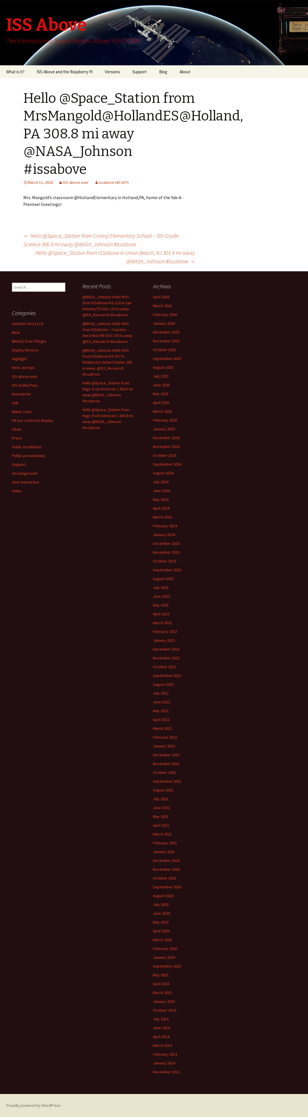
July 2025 (160, 376)
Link (15, 402)
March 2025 (162, 411)
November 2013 (166, 1071)
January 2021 (164, 851)
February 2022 (165, 737)
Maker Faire (22, 411)
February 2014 (165, 1054)
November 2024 (166, 446)
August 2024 (163, 473)
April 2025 (161, 402)
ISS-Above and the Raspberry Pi (65, 71)
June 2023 (161, 596)
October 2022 (164, 666)
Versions (112, 71)
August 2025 (163, 367)
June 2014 (161, 1027)
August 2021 (163, 790)
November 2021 (166, 763)
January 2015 (164, 1001)
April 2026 (161, 296)
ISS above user (76, 182)
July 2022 (160, 693)
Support (139, 71)
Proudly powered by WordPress (33, 1105)
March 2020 (162, 939)
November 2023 (166, 552)
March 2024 (162, 517)
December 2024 (166, 437)
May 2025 (160, 393)
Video (17, 490)
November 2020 (166, 869)
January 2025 (164, 429)
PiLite (16, 429)
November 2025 (166, 340)
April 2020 (161, 930)
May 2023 (160, 605)
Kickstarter (21, 394)
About (185, 71)
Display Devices (25, 350)
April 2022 (161, 719)
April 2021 (161, 825)
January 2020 (164, 957)
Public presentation (28, 455)
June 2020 (161, 913)
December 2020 (166, 860)
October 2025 (164, 349)
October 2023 (164, 561)
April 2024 (161, 508)
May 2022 (160, 710)
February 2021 (165, 842)
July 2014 (160, 1019)
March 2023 (162, 622)
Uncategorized (24, 473)
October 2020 (164, 878)
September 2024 (167, 464)
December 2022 (166, 649)
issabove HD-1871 (114, 182)
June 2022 (161, 702)
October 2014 (164, 1010)
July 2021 (160, 798)
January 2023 (164, 640)
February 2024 (165, 525)
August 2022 (163, 684)
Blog (163, 71)
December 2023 (166, 543)
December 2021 (166, 754)
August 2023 (163, 578)
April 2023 (161, 613)
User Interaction (25, 482)
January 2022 (164, 746)
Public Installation (26, 446)
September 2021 (167, 781)
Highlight (19, 358)
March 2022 (162, 728)
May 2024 (160, 499)
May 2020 (160, 922)
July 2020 (160, 904)
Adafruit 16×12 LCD (27, 323)
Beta (16, 332)
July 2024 (160, 481)
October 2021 (164, 772)
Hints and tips (23, 367)
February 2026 (165, 314)
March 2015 (162, 992)
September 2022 (167, 675)
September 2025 (167, 358)
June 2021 (161, 807)
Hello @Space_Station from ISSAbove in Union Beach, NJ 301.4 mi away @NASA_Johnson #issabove (115, 257)
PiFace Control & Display (32, 420)
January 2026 (164, 323)
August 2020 (163, 895)
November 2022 (166, 657)
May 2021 (160, 816)
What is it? (15, 71)
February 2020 (165, 948)
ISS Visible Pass (25, 385)
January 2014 (164, 1063)
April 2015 (161, 983)
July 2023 (160, 587)
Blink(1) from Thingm (29, 341)
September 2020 (167, 886)
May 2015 (160, 975)
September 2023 (167, 569)
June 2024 (161, 490)
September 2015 (167, 966)
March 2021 (162, 834)
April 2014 (161, 1036)
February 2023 (165, 631)
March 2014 (162, 1045)
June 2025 (161, 384)
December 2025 (166, 332)
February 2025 (165, 420)
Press (17, 438)
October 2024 (164, 455)
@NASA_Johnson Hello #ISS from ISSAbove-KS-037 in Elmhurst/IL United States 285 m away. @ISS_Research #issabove (107, 362)
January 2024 (164, 534)
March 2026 (162, 305)
